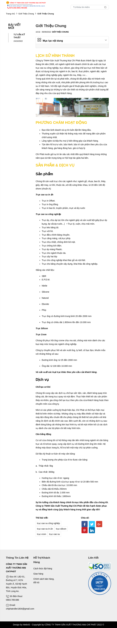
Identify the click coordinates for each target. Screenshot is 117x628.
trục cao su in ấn (45, 529)
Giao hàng (38, 574)
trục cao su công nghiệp (48, 523)
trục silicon (61, 529)
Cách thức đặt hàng (42, 568)
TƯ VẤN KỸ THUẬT (19, 36)
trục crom (41, 534)
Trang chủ (10, 14)
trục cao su (54, 534)
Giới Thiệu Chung (26, 14)
